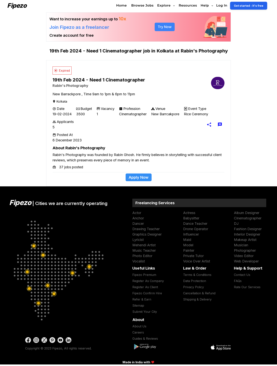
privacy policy (193, 287)
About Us (139, 326)
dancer (138, 224)
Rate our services (247, 287)
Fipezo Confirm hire (147, 293)
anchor (138, 218)
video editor (244, 256)
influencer (191, 234)
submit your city (144, 312)
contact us (242, 275)
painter (188, 250)
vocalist (138, 261)
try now (165, 27)
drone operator (195, 229)
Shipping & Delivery (197, 299)
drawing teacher (146, 229)
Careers (138, 332)
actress (189, 213)
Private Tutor (193, 256)
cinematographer (247, 218)
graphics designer (147, 234)
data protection (194, 281)
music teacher (144, 250)
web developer (246, 261)
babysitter (191, 218)
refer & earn (141, 299)
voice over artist (196, 261)
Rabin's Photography (70, 86)
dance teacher (195, 224)
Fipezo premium (144, 275)
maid (187, 240)
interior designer (247, 234)
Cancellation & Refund (199, 293)
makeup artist (245, 240)
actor (136, 213)
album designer (246, 213)
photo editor (142, 256)
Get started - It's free (254, 5)
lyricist (138, 240)
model (188, 245)
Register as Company (148, 281)
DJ (236, 224)
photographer (245, 250)
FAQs (238, 281)
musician (241, 245)
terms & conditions (197, 275)
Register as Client (145, 287)
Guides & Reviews (145, 338)
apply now (139, 177)
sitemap (138, 305)
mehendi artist (144, 245)
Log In (227, 5)
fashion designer (248, 229)
